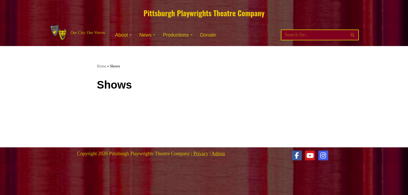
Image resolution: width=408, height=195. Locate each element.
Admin (218, 153)
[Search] (314, 35)
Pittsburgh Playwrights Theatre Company (203, 13)
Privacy (200, 153)
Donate (208, 35)
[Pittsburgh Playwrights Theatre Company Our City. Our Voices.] (77, 32)
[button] (130, 35)
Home (101, 66)
